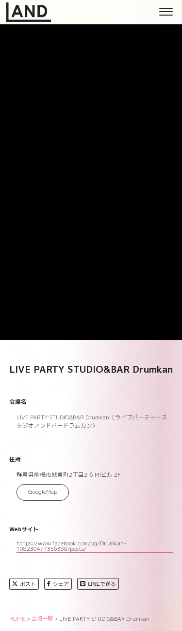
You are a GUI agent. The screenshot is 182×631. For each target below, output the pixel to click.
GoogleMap (42, 492)
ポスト (24, 584)
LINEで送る (98, 584)
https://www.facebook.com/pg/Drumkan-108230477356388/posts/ (71, 547)
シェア (58, 584)
